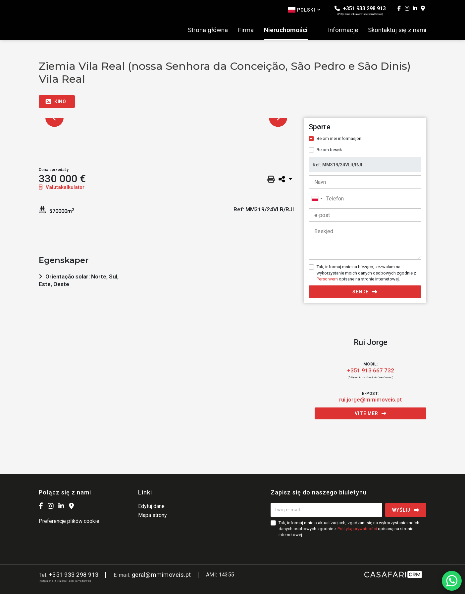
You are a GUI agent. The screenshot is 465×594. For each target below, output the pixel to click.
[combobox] (365, 198)
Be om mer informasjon (339, 138)
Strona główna (208, 30)
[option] (63, 143)
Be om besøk (329, 149)
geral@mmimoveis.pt (161, 574)
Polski (304, 10)
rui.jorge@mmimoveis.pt (370, 399)
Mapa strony (152, 515)
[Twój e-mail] (326, 510)
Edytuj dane (151, 506)
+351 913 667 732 (370, 370)
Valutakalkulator (61, 187)
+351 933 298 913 (360, 10)
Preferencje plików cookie (69, 521)
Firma (246, 30)
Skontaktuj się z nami (397, 30)
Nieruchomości (286, 30)
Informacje (343, 30)
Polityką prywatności (357, 528)
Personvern (327, 278)
